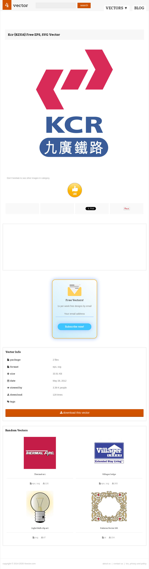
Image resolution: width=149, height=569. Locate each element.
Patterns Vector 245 (109, 528)
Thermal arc (40, 474)
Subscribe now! (74, 326)
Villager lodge (109, 474)
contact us (118, 563)
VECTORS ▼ (117, 8)
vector (20, 5)
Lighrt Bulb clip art (40, 528)
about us (107, 563)
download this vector (74, 412)
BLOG (139, 8)
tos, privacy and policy (136, 563)
